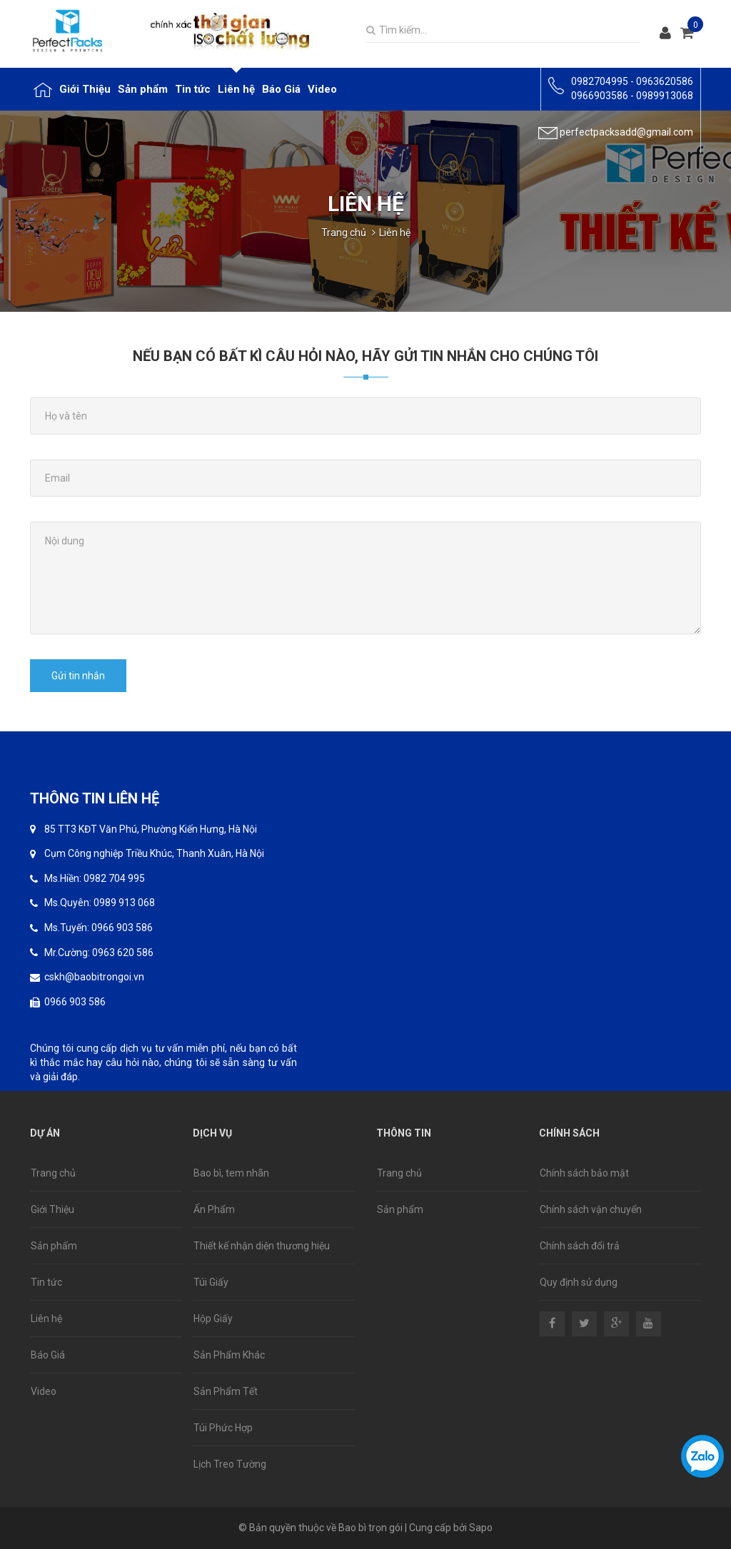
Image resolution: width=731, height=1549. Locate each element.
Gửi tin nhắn (78, 675)
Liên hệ (46, 1318)
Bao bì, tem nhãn (231, 1173)
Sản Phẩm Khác (229, 1355)
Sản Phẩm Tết (225, 1391)
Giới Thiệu (52, 1209)
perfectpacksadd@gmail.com (626, 132)
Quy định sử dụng (578, 1282)
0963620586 (664, 81)
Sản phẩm (54, 1245)
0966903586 (599, 95)
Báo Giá (48, 1355)
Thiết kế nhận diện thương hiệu (261, 1245)
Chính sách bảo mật (584, 1173)
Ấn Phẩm (214, 1209)
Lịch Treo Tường (229, 1464)
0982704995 (599, 81)
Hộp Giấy (213, 1318)
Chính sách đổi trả (580, 1245)
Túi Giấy (210, 1282)
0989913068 (664, 95)
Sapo (481, 1527)
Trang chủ (343, 232)
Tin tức (46, 1282)
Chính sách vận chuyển (591, 1209)
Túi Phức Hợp (223, 1427)
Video (43, 1391)
